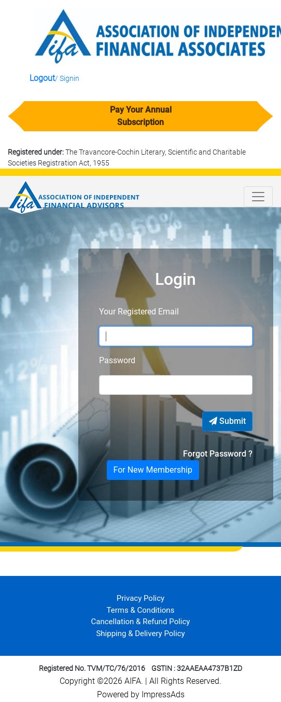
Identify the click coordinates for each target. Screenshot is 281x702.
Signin (69, 78)
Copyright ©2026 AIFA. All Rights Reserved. (140, 681)
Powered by (119, 694)
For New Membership (153, 470)
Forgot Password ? (217, 454)
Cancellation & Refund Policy (140, 621)
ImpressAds (163, 694)
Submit (227, 421)
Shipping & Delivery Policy (140, 633)
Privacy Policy (140, 598)
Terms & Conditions (141, 610)
